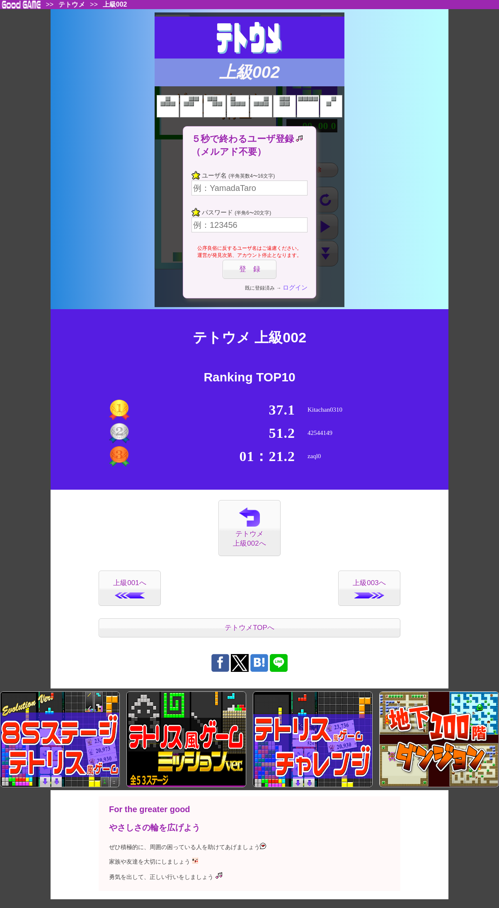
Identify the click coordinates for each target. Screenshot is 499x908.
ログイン (295, 287)
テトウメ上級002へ (249, 528)
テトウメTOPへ (249, 628)
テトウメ (72, 4)
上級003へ (369, 588)
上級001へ (129, 588)
